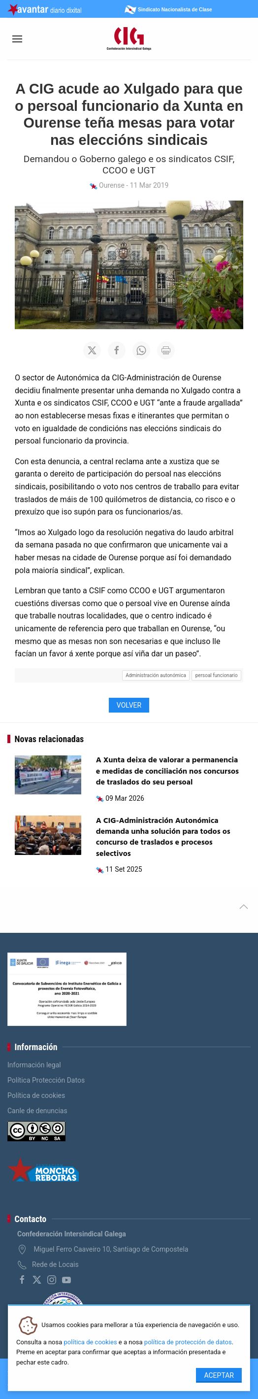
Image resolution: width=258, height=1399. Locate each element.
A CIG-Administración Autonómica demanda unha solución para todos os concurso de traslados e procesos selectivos (163, 837)
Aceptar (219, 1375)
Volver (129, 705)
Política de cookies (36, 1095)
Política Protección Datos (46, 1080)
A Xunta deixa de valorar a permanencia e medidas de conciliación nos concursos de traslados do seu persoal (167, 771)
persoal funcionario (216, 675)
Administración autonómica (156, 675)
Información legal (34, 1065)
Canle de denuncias (37, 1111)
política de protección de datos (188, 1342)
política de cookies (90, 1342)
